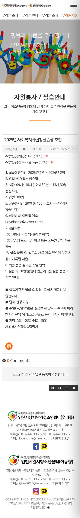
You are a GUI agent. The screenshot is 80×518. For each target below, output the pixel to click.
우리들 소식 (50, 15)
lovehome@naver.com (24, 221)
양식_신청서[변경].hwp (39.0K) (26, 156)
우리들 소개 (10, 15)
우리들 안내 (30, 15)
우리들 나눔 (70, 15)
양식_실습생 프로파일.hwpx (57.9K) (29, 162)
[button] (52, 388)
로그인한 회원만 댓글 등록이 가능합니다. (40, 374)
